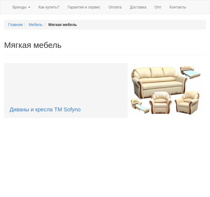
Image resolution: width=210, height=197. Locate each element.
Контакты (178, 7)
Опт (157, 7)
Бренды (21, 7)
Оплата (115, 7)
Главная (15, 24)
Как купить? (49, 7)
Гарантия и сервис (84, 7)
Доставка (138, 7)
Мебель (35, 24)
